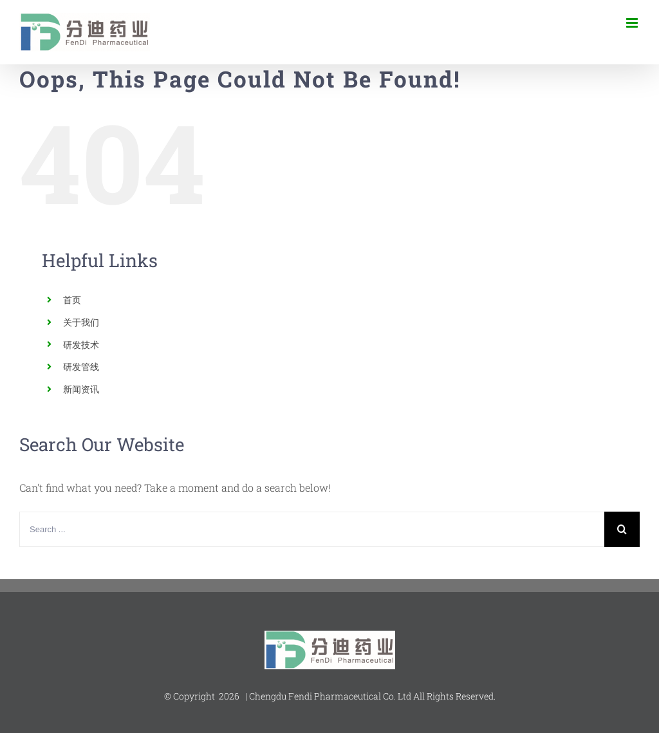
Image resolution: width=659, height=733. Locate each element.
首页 (72, 299)
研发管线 (81, 366)
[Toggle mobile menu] (633, 23)
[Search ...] (311, 529)
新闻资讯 (81, 389)
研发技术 (81, 345)
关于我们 (81, 322)
